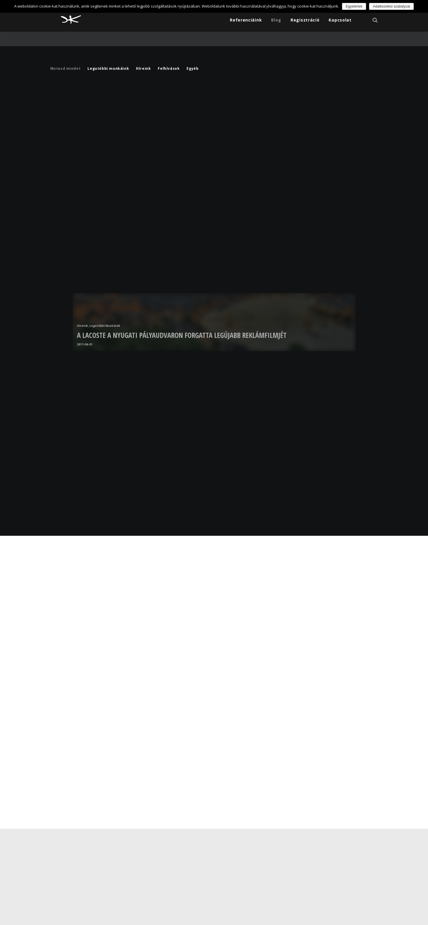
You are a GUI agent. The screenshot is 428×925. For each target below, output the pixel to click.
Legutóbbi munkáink (108, 57)
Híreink (143, 57)
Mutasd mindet (65, 57)
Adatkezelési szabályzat (391, 6)
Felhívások (169, 57)
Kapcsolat (340, 21)
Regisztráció (305, 21)
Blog (276, 21)
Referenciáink (246, 21)
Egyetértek (354, 6)
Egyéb (192, 57)
